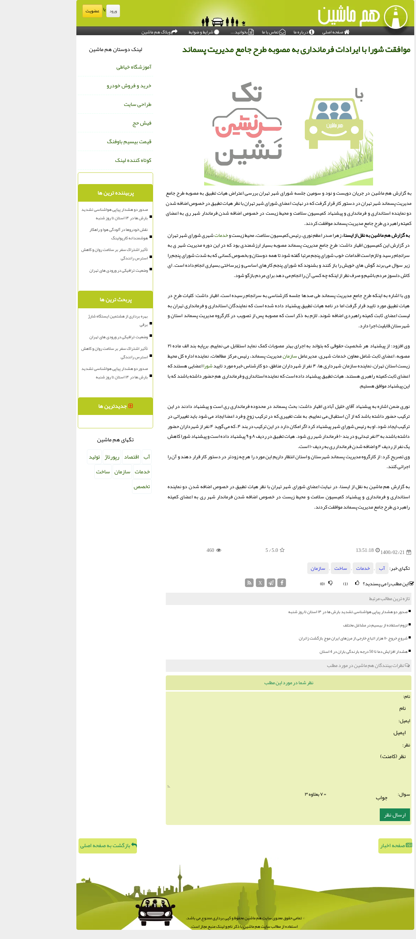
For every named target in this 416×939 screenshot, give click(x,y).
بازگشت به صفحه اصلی (71, 845)
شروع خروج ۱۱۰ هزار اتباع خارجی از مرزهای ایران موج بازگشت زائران (315, 638)
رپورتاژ (74, 456)
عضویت (55, 10)
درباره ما (266, 30)
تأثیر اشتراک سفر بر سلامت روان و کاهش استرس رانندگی (77, 253)
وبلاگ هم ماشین (122, 30)
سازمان (252, 356)
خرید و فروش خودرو (91, 85)
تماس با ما (236, 30)
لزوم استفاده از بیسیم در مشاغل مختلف (338, 625)
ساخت (303, 568)
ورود (76, 11)
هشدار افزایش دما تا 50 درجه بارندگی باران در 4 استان (326, 651)
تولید (57, 456)
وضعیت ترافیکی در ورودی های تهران (81, 270)
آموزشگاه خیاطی (96, 67)
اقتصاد (94, 456)
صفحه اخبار (359, 845)
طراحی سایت (100, 104)
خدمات (184, 235)
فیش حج (104, 122)
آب (345, 568)
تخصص (104, 486)
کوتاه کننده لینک (96, 160)
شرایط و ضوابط (166, 30)
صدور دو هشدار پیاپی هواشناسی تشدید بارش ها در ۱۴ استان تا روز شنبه (310, 611)
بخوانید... (204, 30)
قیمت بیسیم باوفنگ (92, 141)
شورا (170, 366)
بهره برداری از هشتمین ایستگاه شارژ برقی (81, 320)
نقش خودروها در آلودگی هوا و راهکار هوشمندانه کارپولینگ (81, 233)
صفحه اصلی (298, 30)
